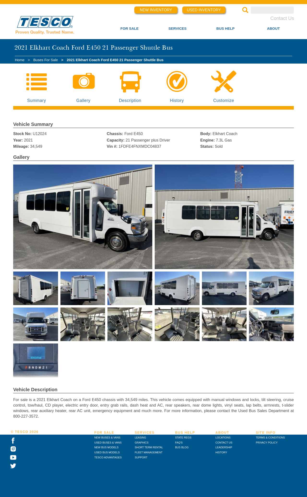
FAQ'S (179, 442)
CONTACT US (223, 442)
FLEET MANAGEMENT (149, 452)
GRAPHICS (141, 442)
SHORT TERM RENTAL (149, 447)
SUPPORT (141, 457)
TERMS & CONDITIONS (270, 437)
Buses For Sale (45, 60)
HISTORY (221, 452)
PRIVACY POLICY (267, 442)
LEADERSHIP (223, 447)
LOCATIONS (222, 437)
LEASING (140, 437)
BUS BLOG (182, 447)
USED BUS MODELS (107, 452)
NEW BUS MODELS (106, 447)
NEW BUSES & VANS (107, 437)
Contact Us (282, 18)
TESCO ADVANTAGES (108, 457)
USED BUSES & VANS (108, 442)
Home (19, 60)
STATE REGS (183, 437)
